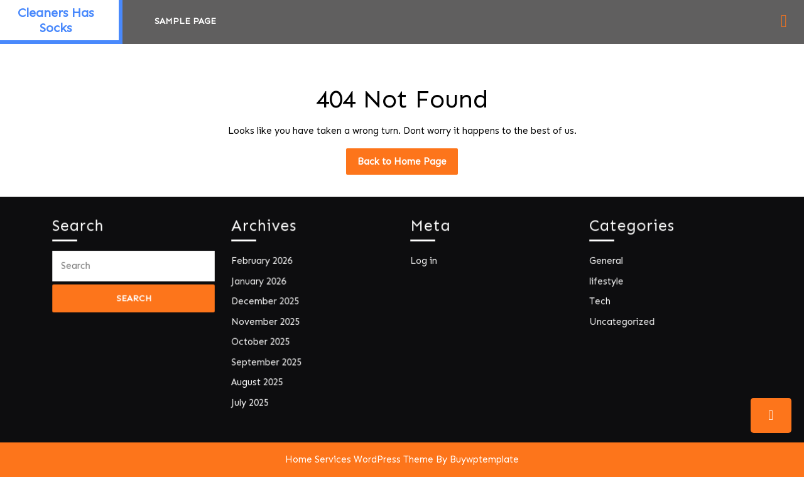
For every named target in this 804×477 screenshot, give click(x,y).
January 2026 (260, 282)
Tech (602, 302)
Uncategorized (623, 321)
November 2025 (267, 321)
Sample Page (185, 21)
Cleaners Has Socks (56, 20)
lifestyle (608, 282)
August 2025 (259, 380)
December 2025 (267, 302)
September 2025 (268, 360)
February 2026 (263, 263)
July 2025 (252, 399)
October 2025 (262, 341)
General (608, 263)
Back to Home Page (407, 164)
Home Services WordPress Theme (359, 459)
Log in (426, 263)
